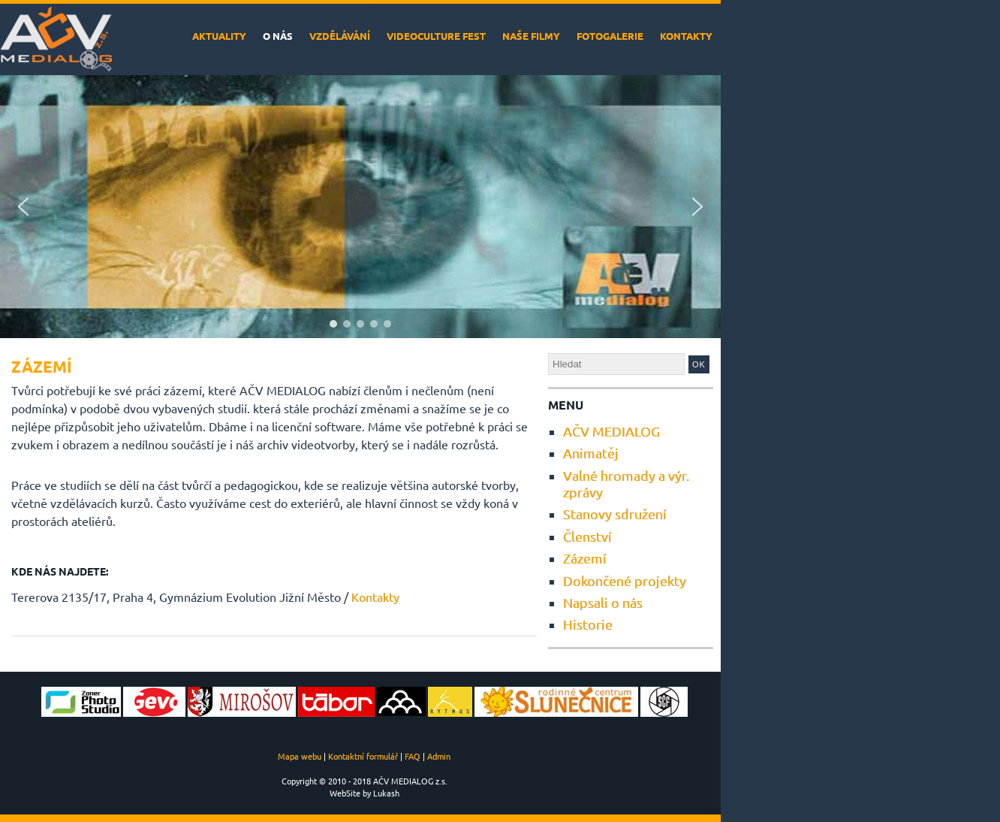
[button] (23, 207)
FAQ (412, 756)
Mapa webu (299, 756)
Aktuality (219, 35)
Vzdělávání (339, 35)
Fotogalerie (610, 35)
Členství (587, 536)
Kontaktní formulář (363, 756)
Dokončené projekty (624, 580)
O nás (278, 35)
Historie (588, 624)
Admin (438, 756)
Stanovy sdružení (615, 513)
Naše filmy (531, 35)
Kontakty (686, 35)
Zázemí (585, 558)
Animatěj (591, 453)
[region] (360, 206)
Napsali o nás (603, 602)
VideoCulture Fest (436, 35)
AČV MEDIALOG (611, 431)
